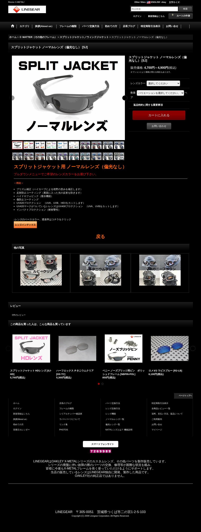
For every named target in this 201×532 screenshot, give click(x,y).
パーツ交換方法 (112, 403)
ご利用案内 (157, 419)
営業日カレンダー (21, 430)
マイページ (157, 430)
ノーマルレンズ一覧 (114, 419)
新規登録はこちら (156, 16)
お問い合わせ (159, 126)
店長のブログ (65, 403)
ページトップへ (185, 396)
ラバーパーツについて (69, 419)
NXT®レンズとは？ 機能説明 (118, 430)
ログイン (137, 16)
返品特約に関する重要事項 (148, 104)
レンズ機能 (110, 414)
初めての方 (18, 424)
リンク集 (63, 424)
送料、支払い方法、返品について (167, 414)
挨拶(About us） (20, 419)
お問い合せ (157, 424)
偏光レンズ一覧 (112, 424)
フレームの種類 (66, 408)
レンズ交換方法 (112, 408)
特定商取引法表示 (160, 403)
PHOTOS (63, 430)
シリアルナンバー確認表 (70, 414)
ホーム (16, 403)
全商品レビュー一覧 (161, 408)
